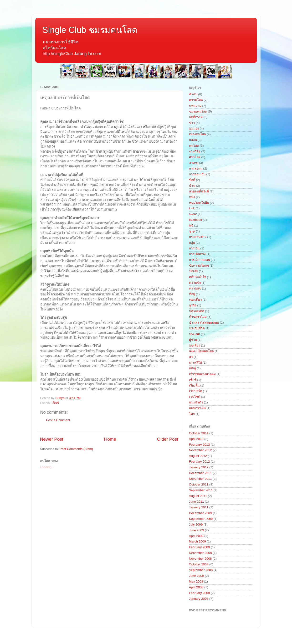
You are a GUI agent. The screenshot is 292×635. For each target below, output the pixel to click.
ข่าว (192, 122)
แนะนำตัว (196, 402)
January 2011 (199, 507)
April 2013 (196, 439)
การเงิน (194, 248)
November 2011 (200, 478)
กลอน (193, 140)
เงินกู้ (192, 368)
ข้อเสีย (193, 271)
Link (192, 208)
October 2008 (199, 564)
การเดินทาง (197, 254)
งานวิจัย (194, 151)
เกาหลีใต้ (195, 362)
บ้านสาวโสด (198, 317)
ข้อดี (192, 180)
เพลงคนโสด (197, 134)
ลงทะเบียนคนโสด (201, 351)
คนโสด (194, 145)
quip (192, 231)
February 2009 (199, 547)
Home (110, 439)
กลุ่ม (192, 242)
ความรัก (195, 282)
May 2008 (196, 581)
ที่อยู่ (192, 294)
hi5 (191, 225)
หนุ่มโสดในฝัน (199, 203)
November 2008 (200, 558)
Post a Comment (58, 420)
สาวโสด (194, 157)
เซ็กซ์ (55, 403)
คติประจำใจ (197, 277)
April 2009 (196, 536)
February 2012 (199, 461)
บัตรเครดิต (196, 311)
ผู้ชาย (193, 339)
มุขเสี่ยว (194, 345)
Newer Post (51, 439)
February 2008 (199, 593)
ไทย (192, 414)
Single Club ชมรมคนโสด (89, 30)
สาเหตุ (193, 163)
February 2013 (199, 444)
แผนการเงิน (197, 408)
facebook (195, 220)
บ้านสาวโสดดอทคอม (204, 322)
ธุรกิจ (192, 305)
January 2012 (199, 467)
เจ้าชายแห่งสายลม (202, 374)
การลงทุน (195, 168)
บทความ (195, 106)
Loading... (47, 467)
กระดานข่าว (197, 237)
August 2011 (198, 496)
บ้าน (192, 185)
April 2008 (196, 587)
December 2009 (200, 513)
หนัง (192, 197)
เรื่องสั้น (194, 385)
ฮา (191, 357)
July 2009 (196, 524)
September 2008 (201, 570)
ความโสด (196, 100)
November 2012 (200, 450)
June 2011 (196, 501)
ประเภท (194, 334)
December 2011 (200, 473)
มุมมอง (194, 128)
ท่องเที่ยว (195, 299)
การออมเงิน (197, 174)
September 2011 (201, 490)
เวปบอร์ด (195, 391)
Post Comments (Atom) (76, 449)
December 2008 (200, 553)
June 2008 (196, 576)
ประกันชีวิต (197, 328)
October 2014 (199, 433)
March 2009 (197, 541)
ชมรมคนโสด (198, 111)
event (193, 214)
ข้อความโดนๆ (199, 265)
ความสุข (195, 288)
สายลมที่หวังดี (199, 191)
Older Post (167, 439)
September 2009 (201, 519)
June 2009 (196, 530)
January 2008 (199, 598)
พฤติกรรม (196, 117)
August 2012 (198, 456)
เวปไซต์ (194, 396)
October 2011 (199, 484)
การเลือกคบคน (199, 260)
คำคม (193, 94)
